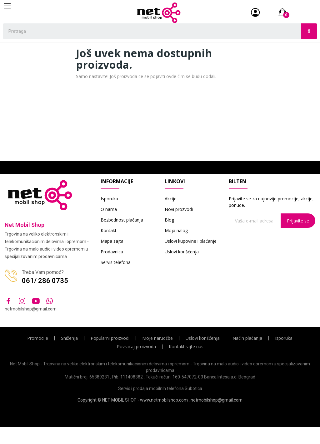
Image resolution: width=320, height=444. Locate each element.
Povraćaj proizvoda (136, 346)
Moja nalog (176, 230)
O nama (109, 209)
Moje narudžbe (157, 338)
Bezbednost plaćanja (122, 220)
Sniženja (69, 338)
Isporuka (109, 199)
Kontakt (109, 230)
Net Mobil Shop (24, 225)
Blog (169, 220)
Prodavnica (112, 252)
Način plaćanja (247, 338)
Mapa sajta (112, 241)
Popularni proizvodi (110, 338)
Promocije (37, 338)
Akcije (171, 199)
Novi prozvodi (179, 209)
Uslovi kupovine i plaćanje (191, 241)
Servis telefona (116, 262)
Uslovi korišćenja (182, 252)
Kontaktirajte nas (186, 346)
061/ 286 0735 (45, 281)
